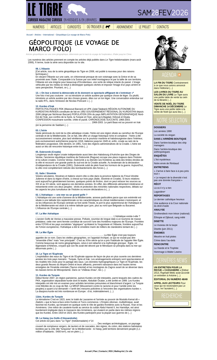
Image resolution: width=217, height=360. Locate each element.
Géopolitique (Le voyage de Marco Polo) (73, 35)
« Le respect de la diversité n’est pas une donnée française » (170, 179)
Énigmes (159, 232)
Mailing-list (119, 351)
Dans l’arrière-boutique (170, 139)
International (48, 35)
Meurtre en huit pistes (165, 236)
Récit (157, 184)
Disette (159, 221)
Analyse (159, 209)
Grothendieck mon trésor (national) (172, 213)
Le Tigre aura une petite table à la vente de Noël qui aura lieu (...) (170, 108)
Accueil (29, 35)
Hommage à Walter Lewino (168, 252)
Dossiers (160, 127)
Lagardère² (159, 191)
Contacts (103, 351)
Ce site (129, 351)
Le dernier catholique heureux (169, 199)
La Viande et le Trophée (166, 248)
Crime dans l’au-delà (164, 240)
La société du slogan (164, 135)
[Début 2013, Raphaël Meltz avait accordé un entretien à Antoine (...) (172, 271)
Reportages (162, 195)
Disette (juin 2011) (163, 229)
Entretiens (161, 167)
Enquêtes (160, 155)
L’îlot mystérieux (162, 159)
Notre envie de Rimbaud (166, 163)
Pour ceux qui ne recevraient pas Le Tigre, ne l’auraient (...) (170, 286)
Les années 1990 (163, 131)
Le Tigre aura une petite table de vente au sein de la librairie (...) (171, 96)
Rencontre (161, 244)
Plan (95, 351)
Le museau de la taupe (165, 225)
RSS (111, 351)
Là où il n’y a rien (163, 188)
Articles (38, 35)
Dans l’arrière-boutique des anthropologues (168, 150)
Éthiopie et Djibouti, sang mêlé (169, 217)
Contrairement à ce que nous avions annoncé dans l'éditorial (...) (171, 85)
